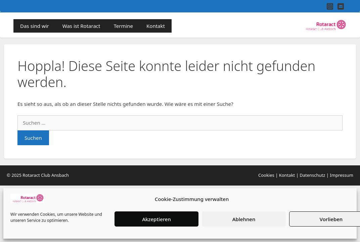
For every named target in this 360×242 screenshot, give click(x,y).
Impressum (341, 175)
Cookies (266, 175)
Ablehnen (244, 219)
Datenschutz (312, 175)
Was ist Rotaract (81, 26)
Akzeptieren (156, 219)
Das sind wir (34, 26)
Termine (123, 26)
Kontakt (155, 26)
